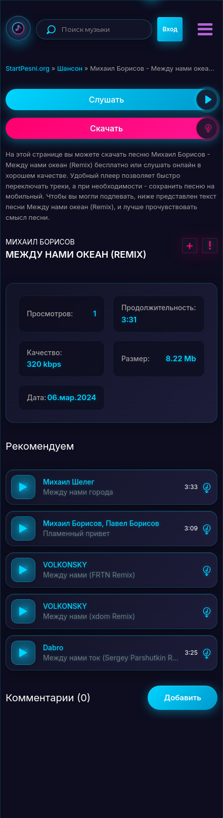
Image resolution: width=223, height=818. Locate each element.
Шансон (69, 68)
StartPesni (18, 28)
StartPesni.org (28, 68)
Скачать (153, 128)
